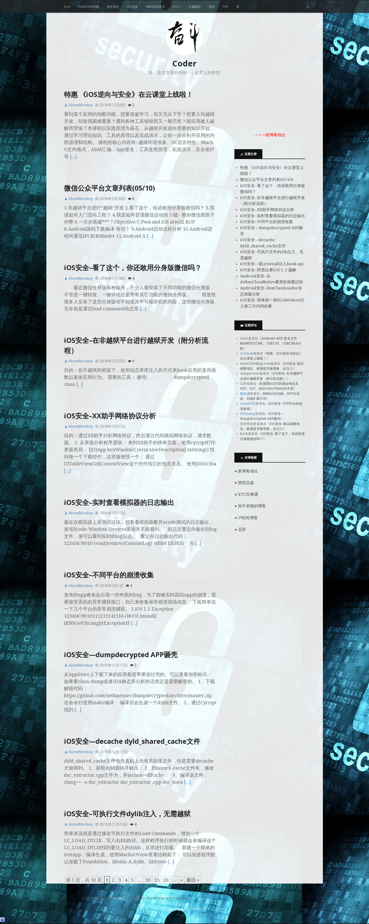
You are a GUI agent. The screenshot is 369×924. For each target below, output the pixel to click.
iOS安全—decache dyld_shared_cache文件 (132, 741)
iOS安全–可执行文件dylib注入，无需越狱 (127, 813)
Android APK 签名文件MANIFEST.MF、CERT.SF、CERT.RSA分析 (270, 343)
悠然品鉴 (246, 482)
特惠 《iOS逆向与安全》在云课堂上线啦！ (128, 94)
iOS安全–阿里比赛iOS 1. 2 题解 (268, 270)
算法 (212, 6)
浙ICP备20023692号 (184, 909)
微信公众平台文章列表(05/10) (109, 187)
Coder (184, 63)
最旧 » (192, 880)
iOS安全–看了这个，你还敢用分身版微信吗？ (132, 267)
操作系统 (113, 6)
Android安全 (155, 6)
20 (165, 880)
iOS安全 (132, 6)
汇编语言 (195, 6)
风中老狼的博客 (252, 506)
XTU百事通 (248, 494)
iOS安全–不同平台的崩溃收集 (109, 574)
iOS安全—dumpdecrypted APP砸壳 (120, 654)
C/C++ (177, 6)
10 (148, 880)
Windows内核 (88, 6)
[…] (73, 156)
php (226, 6)
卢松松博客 (248, 517)
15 (157, 880)
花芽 (242, 529)
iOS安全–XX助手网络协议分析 (110, 415)
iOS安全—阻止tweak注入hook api (272, 263)
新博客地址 (248, 471)
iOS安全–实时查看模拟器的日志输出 (119, 502)
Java (67, 6)
